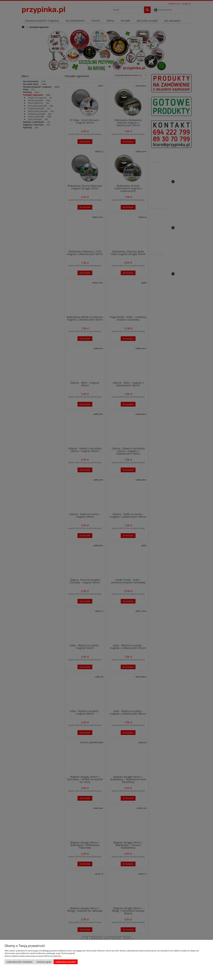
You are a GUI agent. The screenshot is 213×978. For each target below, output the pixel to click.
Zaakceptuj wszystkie (66, 962)
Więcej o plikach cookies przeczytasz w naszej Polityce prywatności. (33, 956)
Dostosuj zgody (44, 962)
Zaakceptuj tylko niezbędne (19, 962)
